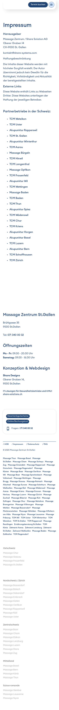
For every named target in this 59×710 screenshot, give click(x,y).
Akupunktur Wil (18, 181)
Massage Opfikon (20, 170)
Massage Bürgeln (19, 153)
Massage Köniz (11, 674)
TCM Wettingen (18, 187)
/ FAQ (45, 444)
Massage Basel (24, 458)
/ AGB (6, 444)
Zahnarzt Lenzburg (33, 528)
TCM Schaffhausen (20, 254)
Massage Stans (11, 649)
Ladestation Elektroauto (15, 573)
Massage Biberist (19, 498)
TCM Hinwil (16, 158)
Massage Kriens (17, 491)
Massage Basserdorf (14, 585)
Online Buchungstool (17, 421)
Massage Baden (19, 192)
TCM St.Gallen (19, 521)
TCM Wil (15, 518)
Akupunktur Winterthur (23, 141)
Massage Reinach (34, 481)
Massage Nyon (19, 514)
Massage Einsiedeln (16, 465)
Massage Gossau (17, 481)
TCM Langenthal (19, 164)
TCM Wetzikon (17, 119)
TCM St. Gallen (18, 136)
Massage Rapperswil (36, 465)
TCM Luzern (16, 243)
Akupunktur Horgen (21, 232)
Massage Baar (16, 471)
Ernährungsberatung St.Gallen (27, 524)
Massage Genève (12, 690)
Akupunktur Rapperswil (23, 130)
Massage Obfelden (27, 511)
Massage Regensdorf (23, 468)
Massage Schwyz (35, 462)
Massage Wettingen (22, 478)
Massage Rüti (34, 498)
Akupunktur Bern (19, 249)
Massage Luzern (18, 495)
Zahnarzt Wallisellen (22, 531)
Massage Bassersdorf (21, 508)
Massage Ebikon (11, 637)
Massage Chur (18, 501)
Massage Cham (20, 462)
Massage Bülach (11, 589)
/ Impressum (17, 444)
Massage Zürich (35, 495)
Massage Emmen (33, 491)
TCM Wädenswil (18, 215)
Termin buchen (38, 5)
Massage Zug (10, 653)
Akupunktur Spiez (19, 209)
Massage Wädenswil (36, 488)
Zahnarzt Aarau (16, 528)
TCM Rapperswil (34, 521)
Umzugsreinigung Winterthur (17, 569)
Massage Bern (10, 670)
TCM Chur (15, 220)
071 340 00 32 (16, 335)
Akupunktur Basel (20, 237)
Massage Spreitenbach (32, 475)
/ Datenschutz (32, 444)
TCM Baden (16, 198)
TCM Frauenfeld (18, 175)
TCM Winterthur (39, 518)
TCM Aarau (16, 147)
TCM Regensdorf (20, 534)
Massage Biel (20, 488)
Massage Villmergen (24, 504)
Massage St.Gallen (12, 565)
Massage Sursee (19, 485)
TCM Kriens (16, 226)
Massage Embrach (12, 597)
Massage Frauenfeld (13, 561)
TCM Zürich (16, 260)
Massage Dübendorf (13, 593)
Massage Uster (11, 617)
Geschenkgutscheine (17, 416)
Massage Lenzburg (13, 641)
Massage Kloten (11, 601)
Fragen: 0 (22, 428)
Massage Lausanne (35, 514)
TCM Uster (15, 124)
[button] (51, 5)
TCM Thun (15, 204)
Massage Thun (9, 458)
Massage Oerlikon (33, 471)
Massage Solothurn (37, 485)
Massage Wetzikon (35, 501)
